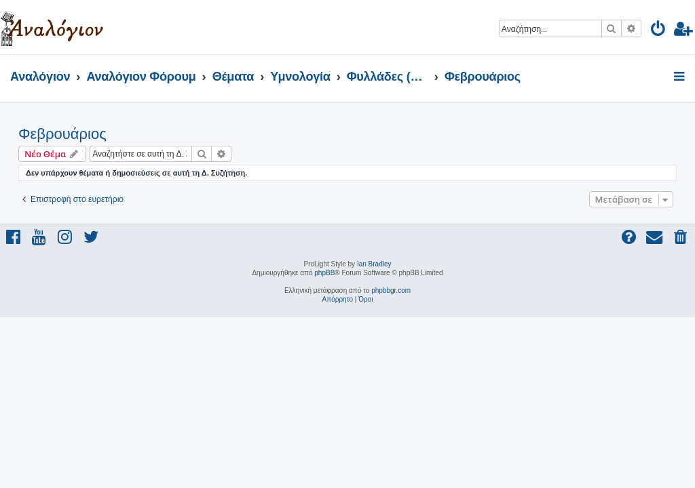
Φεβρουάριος (62, 133)
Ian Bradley (374, 264)
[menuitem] (658, 30)
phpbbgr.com (391, 290)
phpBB (324, 273)
